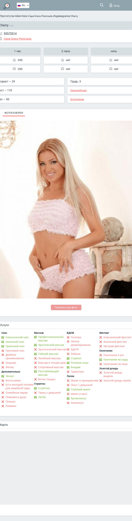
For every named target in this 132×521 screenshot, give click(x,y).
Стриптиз (44, 388)
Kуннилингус (78, 398)
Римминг (11, 406)
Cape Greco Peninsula (40, 16)
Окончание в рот (113, 355)
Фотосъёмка (13, 380)
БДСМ (75, 349)
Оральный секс (15, 346)
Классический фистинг (117, 337)
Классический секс (17, 337)
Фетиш (10, 367)
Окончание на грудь (115, 359)
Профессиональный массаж (50, 338)
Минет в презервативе (85, 380)
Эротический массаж (51, 345)
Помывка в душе (16, 397)
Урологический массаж (52, 349)
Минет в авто (79, 394)
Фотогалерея (13, 112)
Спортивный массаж (51, 367)
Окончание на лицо (115, 364)
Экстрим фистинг (114, 346)
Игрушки (11, 362)
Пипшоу (10, 401)
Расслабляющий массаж (48, 373)
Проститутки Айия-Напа (14, 16)
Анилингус (77, 402)
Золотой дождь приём (117, 380)
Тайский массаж (48, 353)
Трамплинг (77, 371)
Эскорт (10, 376)
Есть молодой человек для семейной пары (19, 386)
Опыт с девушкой (82, 385)
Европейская (79, 90)
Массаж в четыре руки (52, 362)
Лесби (42, 397)
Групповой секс (15, 350)
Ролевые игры (80, 362)
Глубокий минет (81, 389)
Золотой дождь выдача (112, 374)
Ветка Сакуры (46, 379)
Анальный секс (15, 341)
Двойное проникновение (15, 356)
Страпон (76, 358)
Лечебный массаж (49, 358)
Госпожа (76, 337)
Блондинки (77, 99)
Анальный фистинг (115, 341)
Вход (114, 5)
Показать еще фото (66, 307)
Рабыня (76, 353)
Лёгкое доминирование (81, 343)
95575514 (10, 33)
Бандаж (76, 367)
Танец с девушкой (49, 392)
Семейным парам (17, 392)
